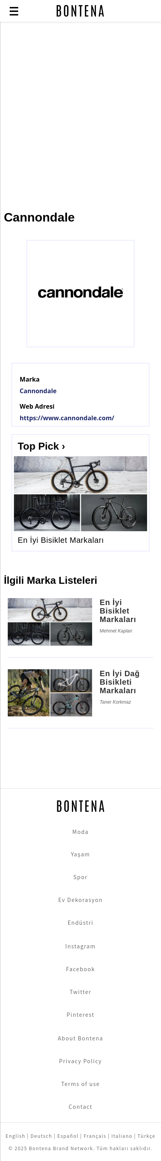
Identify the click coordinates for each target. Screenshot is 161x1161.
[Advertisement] (80, 112)
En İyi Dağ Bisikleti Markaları (120, 682)
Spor (81, 877)
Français (95, 1135)
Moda (80, 831)
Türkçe (146, 1135)
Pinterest (80, 1014)
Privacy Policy (80, 1061)
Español (68, 1135)
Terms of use (80, 1084)
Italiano (122, 1135)
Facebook (80, 969)
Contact (80, 1106)
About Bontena (80, 1038)
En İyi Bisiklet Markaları (61, 540)
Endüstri (81, 922)
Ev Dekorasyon (80, 900)
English (15, 1135)
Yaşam (80, 854)
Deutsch (41, 1135)
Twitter (81, 992)
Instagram (80, 946)
